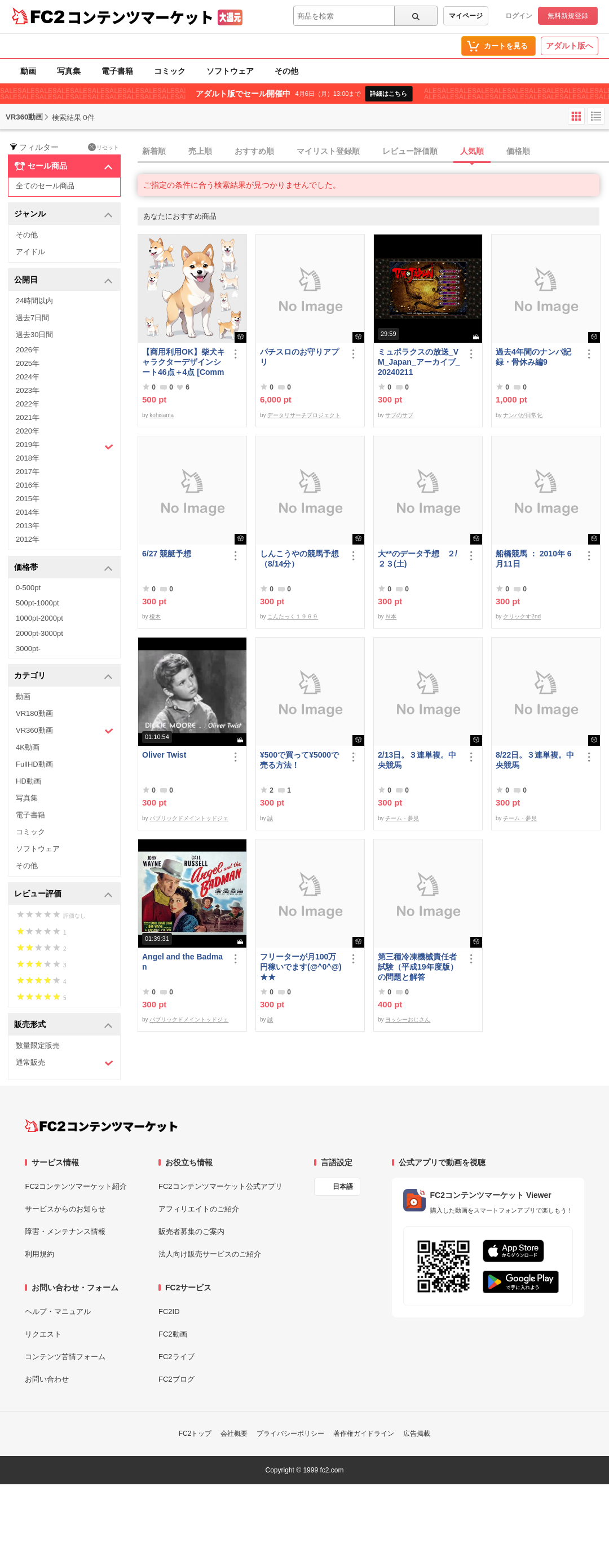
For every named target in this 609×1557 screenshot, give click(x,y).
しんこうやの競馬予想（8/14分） (299, 558)
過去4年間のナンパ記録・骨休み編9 (533, 356)
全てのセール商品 (45, 186)
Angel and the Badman (182, 961)
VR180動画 (34, 713)
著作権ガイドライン (363, 1433)
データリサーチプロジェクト (304, 415)
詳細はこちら (388, 93)
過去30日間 (34, 334)
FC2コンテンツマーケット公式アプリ (220, 1186)
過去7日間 (32, 317)
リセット (103, 147)
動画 (28, 71)
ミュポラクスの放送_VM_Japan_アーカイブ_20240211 (419, 362)
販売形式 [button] (63, 1025)
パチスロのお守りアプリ (299, 356)
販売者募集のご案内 (191, 1231)
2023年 (27, 390)
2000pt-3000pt (39, 633)
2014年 (27, 512)
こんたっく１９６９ (292, 616)
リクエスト (43, 1334)
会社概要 (234, 1433)
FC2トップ (195, 1433)
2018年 (27, 458)
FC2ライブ (176, 1356)
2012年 (27, 539)
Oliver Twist (164, 754)
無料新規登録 (568, 16)
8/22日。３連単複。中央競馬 (535, 759)
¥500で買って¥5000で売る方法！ (299, 759)
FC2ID (169, 1311)
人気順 (472, 151)
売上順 (200, 151)
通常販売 (64, 1063)
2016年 (27, 485)
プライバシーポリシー (290, 1433)
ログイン (518, 16)
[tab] (373, 151)
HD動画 (28, 781)
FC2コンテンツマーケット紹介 (76, 1186)
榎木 (155, 616)
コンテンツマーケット (140, 17)
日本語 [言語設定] (343, 1187)
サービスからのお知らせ (65, 1209)
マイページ (466, 16)
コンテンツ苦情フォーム (65, 1356)
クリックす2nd (522, 616)
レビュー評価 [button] (63, 894)
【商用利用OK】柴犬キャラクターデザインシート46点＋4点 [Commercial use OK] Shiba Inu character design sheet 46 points (183, 362)
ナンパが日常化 (522, 415)
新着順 (154, 151)
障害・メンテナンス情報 (65, 1231)
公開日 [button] (63, 280)
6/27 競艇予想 (166, 553)
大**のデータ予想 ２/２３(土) (417, 558)
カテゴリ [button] (63, 676)
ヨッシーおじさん (407, 1019)
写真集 (69, 71)
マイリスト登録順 (328, 151)
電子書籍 (117, 71)
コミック (170, 71)
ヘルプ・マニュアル (58, 1311)
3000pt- (28, 648)
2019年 (64, 446)
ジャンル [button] (63, 214)
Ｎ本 (390, 616)
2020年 (27, 431)
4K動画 (27, 747)
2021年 (27, 417)
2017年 (27, 471)
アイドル (30, 251)
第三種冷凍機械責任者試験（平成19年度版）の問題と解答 (418, 966)
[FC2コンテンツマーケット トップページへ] (101, 1126)
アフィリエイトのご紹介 (198, 1209)
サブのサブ (399, 415)
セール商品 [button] (63, 166)
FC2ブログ (176, 1379)
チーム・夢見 (402, 818)
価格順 (518, 151)
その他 (286, 71)
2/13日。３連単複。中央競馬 (417, 759)
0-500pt (28, 587)
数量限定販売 (38, 1045)
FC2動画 (172, 1334)
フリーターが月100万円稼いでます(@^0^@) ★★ (301, 966)
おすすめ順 (254, 151)
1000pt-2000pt (39, 618)
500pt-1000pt (37, 603)
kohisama (161, 415)
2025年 (27, 363)
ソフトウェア (230, 71)
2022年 (27, 404)
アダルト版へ (569, 45)
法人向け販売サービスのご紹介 (209, 1254)
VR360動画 (64, 731)
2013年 (27, 525)
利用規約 (39, 1254)
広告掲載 (416, 1433)
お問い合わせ (47, 1379)
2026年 (27, 350)
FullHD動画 (34, 764)
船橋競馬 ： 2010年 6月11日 (534, 558)
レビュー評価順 (410, 151)
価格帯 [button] (63, 568)
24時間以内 (34, 301)
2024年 (27, 377)
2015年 (27, 498)
